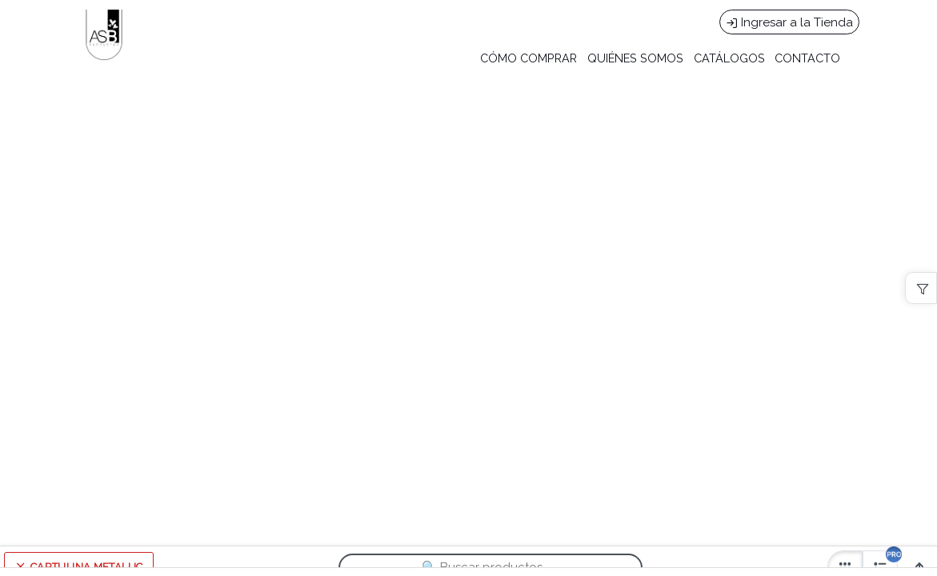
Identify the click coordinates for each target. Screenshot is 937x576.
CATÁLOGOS (729, 58)
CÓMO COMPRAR (528, 58)
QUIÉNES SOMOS (635, 58)
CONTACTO (807, 58)
